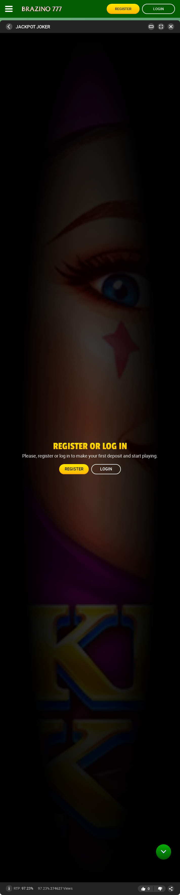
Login (158, 8)
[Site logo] (42, 9)
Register (123, 8)
